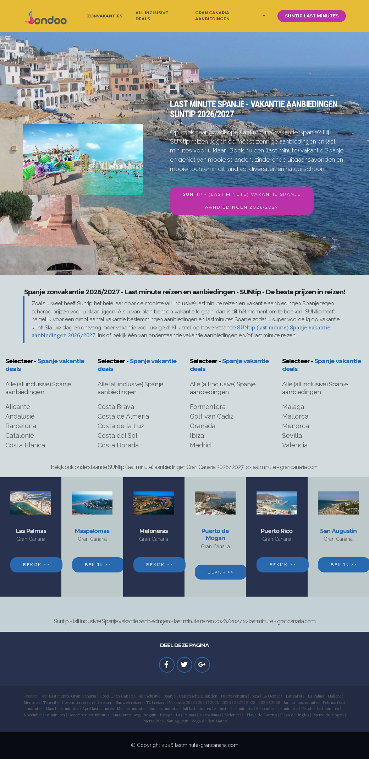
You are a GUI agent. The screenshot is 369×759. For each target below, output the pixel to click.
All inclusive (149, 696)
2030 (275, 702)
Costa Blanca (25, 445)
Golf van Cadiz (211, 416)
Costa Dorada (118, 445)
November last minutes (44, 714)
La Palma (316, 696)
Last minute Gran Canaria (72, 696)
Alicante (17, 406)
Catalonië (19, 435)
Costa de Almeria (123, 416)
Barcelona (20, 426)
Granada (202, 426)
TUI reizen (156, 702)
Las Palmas (31, 531)
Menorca (295, 426)
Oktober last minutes (320, 708)
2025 (214, 702)
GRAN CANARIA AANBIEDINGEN (212, 15)
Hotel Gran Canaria (117, 696)
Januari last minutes (301, 702)
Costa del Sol (117, 435)
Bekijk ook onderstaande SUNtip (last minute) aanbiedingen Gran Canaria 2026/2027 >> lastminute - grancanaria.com (184, 467)
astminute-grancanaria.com (207, 745)
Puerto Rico (276, 531)
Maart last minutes (62, 708)
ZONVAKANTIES (104, 16)
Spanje (170, 696)
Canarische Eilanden (198, 696)
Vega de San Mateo (209, 720)
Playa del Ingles (294, 714)
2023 (190, 702)
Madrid (200, 445)
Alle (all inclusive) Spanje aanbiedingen (38, 388)
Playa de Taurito (262, 714)
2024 (202, 702)
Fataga (166, 714)
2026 (226, 702)
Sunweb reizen (129, 702)
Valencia (295, 445)
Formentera (208, 406)
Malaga (293, 406)
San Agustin (177, 720)
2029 (263, 702)
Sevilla (292, 435)
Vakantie (177, 702)
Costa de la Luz (121, 426)
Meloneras (153, 531)
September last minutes (277, 708)
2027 (238, 702)
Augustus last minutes (233, 708)
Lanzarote (295, 696)
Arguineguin (145, 714)
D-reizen (104, 702)
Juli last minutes (196, 708)
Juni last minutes (164, 708)
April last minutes (98, 708)
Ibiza (197, 435)
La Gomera (272, 696)
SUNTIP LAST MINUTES (311, 15)
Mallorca (295, 416)
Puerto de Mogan (215, 535)
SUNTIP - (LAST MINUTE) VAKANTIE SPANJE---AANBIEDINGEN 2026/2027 (242, 201)
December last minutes (88, 714)
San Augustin (338, 531)
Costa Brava (116, 406)
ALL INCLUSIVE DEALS (152, 15)
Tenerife (51, 702)
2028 (250, 702)
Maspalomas (92, 531)
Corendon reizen (77, 702)
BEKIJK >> (36, 564)
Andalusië (20, 416)
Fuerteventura (234, 696)
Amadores (121, 714)
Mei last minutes (131, 708)
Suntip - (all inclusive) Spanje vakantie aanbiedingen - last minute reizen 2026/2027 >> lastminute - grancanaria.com (184, 621)
